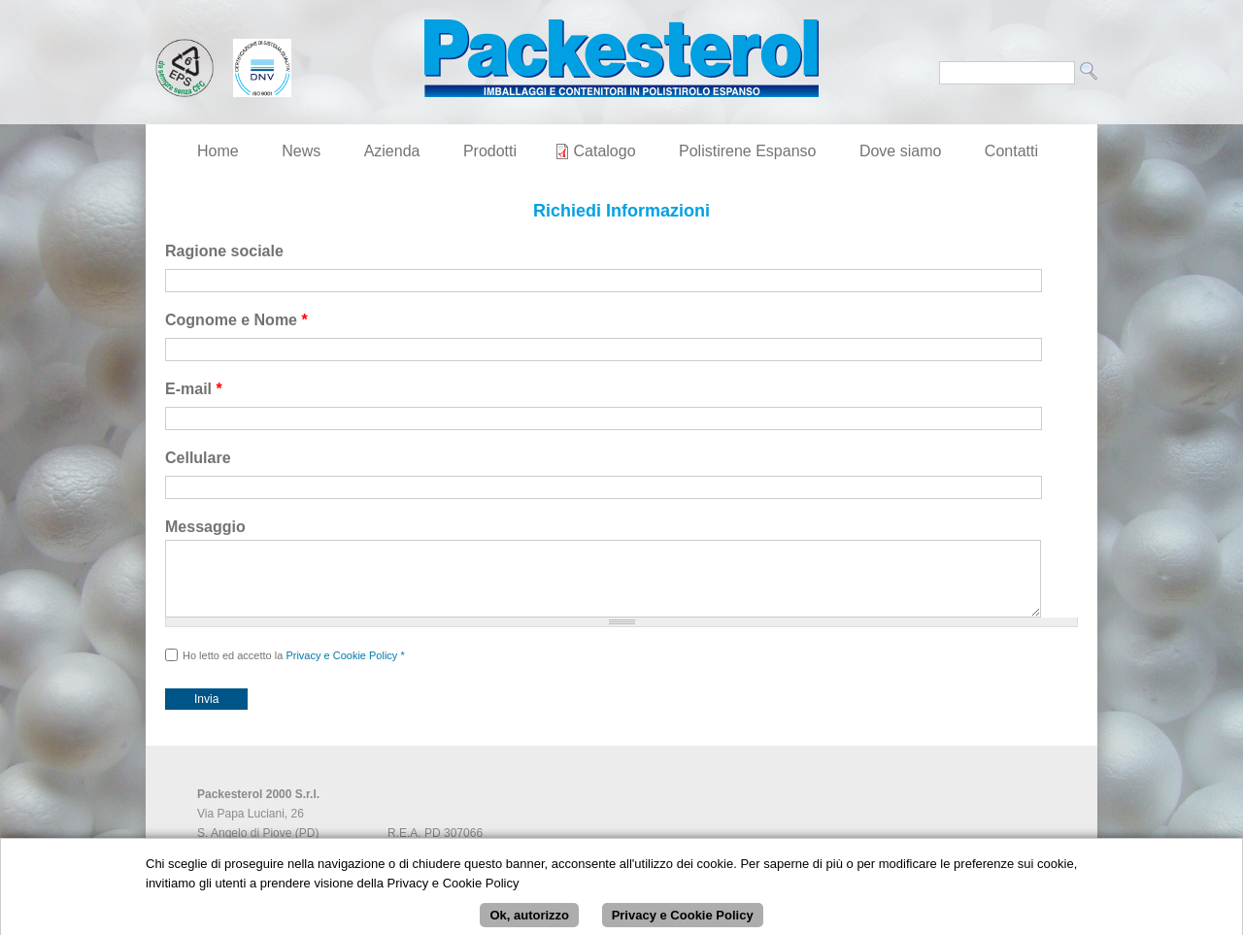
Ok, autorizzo (529, 920)
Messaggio (205, 526)
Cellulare (198, 458)
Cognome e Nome (236, 320)
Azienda (392, 151)
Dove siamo (900, 151)
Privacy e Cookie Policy (341, 670)
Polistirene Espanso (747, 151)
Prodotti (490, 151)
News (301, 151)
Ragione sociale (224, 251)
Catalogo (605, 151)
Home (218, 151)
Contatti (1011, 151)
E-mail (193, 389)
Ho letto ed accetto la (294, 670)
